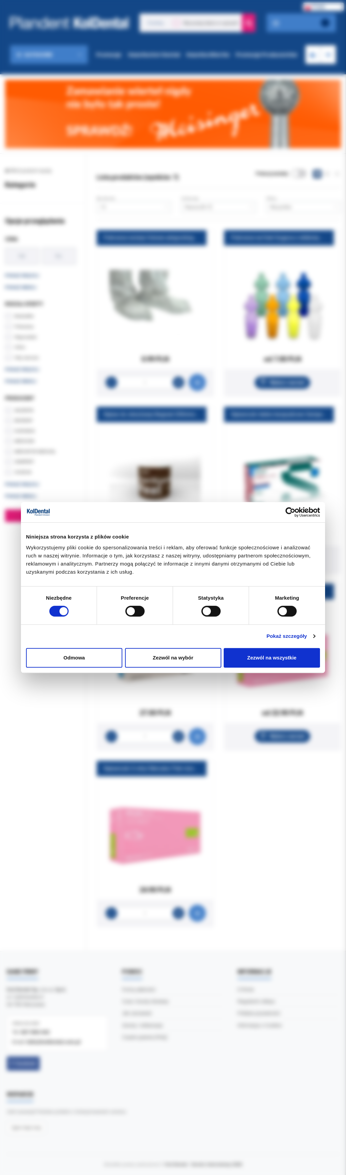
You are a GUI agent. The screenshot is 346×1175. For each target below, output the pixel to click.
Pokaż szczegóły (287, 636)
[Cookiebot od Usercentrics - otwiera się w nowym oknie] (290, 512)
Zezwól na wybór (173, 657)
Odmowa (74, 657)
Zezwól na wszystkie (272, 657)
